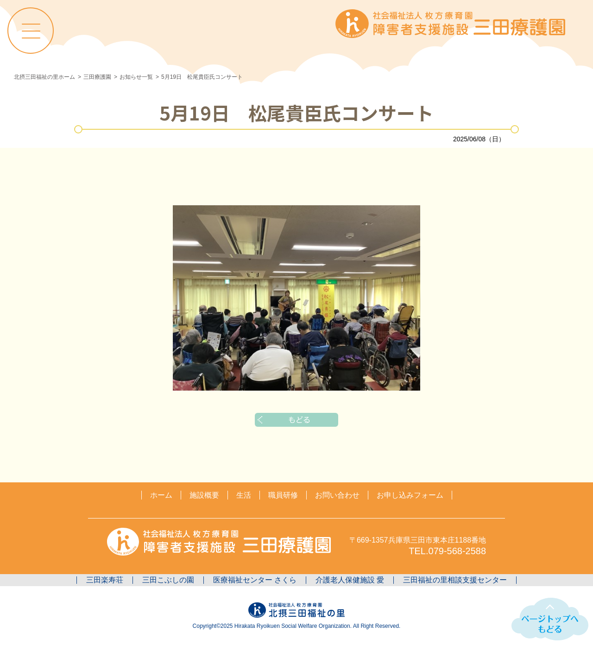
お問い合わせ (337, 495)
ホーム (161, 495)
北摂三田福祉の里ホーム (44, 77)
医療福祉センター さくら (254, 580)
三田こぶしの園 (168, 580)
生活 (243, 495)
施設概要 (204, 495)
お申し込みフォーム (410, 495)
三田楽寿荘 (104, 580)
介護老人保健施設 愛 (349, 580)
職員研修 (283, 495)
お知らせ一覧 (136, 77)
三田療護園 (97, 77)
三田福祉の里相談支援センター (455, 580)
